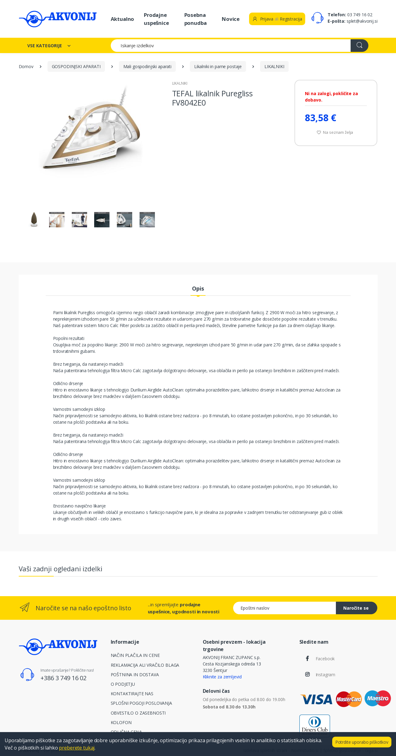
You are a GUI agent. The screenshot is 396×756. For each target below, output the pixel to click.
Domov (26, 66)
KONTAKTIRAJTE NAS (132, 693)
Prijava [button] (262, 19)
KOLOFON (121, 722)
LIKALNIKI (274, 66)
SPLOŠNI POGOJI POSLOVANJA (141, 703)
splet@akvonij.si (362, 21)
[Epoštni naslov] (284, 608)
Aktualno (122, 18)
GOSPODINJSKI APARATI (76, 66)
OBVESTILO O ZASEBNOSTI (138, 713)
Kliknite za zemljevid (222, 677)
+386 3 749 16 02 (63, 678)
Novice (231, 18)
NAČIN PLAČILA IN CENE (135, 655)
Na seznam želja (335, 132)
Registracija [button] (291, 19)
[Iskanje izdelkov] (231, 45)
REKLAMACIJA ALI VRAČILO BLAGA (145, 665)
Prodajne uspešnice (156, 18)
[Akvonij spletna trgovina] (58, 18)
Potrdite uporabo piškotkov (361, 742)
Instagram (326, 674)
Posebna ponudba (195, 18)
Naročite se (356, 608)
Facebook (325, 659)
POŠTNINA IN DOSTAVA (135, 674)
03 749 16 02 (359, 14)
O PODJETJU (123, 684)
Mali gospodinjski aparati (147, 66)
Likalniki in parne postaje (218, 66)
